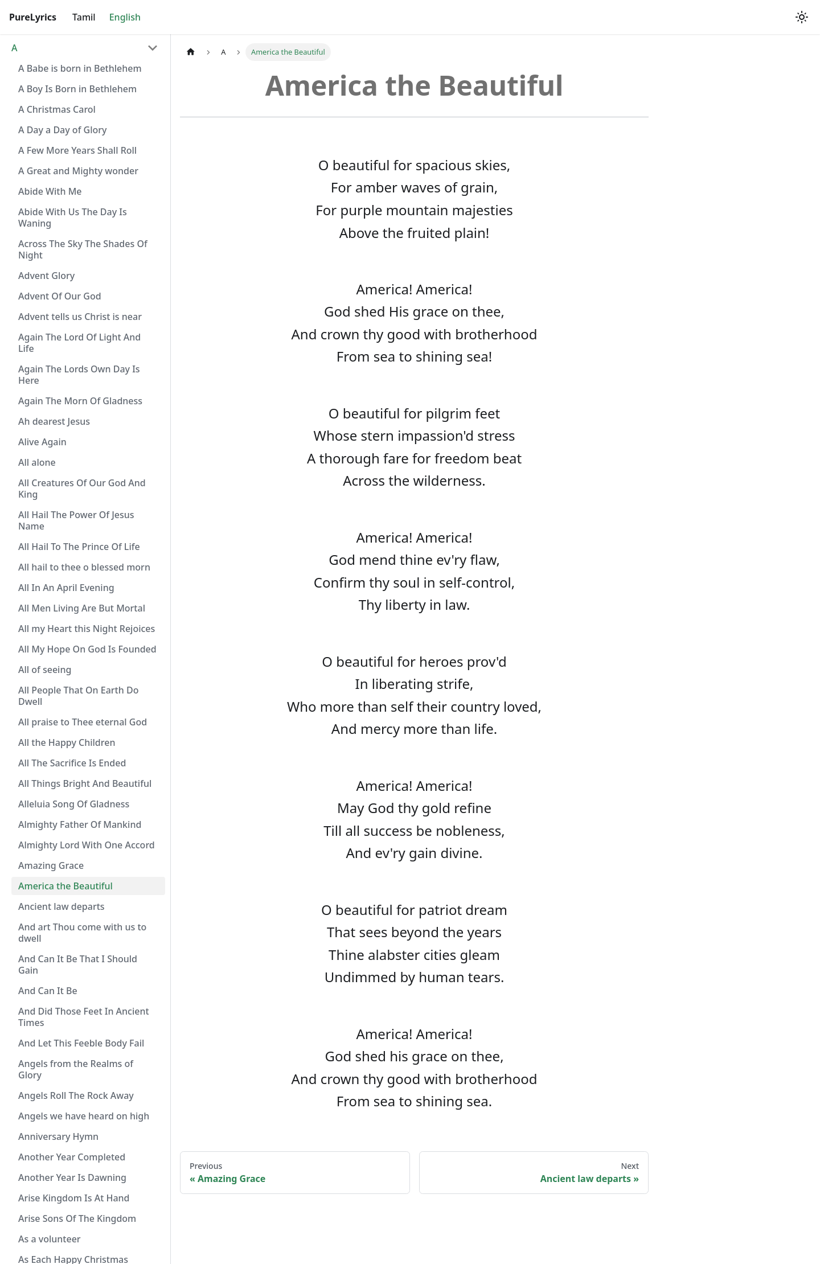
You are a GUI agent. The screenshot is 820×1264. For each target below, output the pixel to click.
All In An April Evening (66, 587)
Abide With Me (50, 191)
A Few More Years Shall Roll (77, 150)
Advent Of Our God (59, 296)
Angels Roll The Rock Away (76, 1095)
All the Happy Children (66, 742)
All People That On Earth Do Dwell (78, 696)
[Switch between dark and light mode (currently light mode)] (802, 17)
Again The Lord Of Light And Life (79, 343)
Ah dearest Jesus (54, 421)
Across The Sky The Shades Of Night (82, 249)
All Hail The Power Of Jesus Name (76, 520)
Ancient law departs (61, 906)
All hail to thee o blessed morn (84, 567)
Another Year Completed (71, 1157)
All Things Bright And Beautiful (84, 783)
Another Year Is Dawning (72, 1177)
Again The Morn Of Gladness (80, 401)
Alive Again (42, 442)
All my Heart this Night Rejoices (86, 628)
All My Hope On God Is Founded (87, 649)
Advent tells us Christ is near (80, 316)
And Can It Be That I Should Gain (77, 964)
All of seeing (44, 669)
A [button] (14, 48)
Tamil (84, 17)
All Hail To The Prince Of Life (79, 546)
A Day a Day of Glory (62, 130)
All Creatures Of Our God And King (82, 488)
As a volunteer (49, 1239)
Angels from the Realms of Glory (75, 1069)
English (125, 17)
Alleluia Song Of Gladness (73, 804)
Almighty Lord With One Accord (86, 845)
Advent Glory (46, 275)
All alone (37, 462)
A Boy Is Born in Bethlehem (77, 89)
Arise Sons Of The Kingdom (77, 1218)
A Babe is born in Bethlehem (80, 68)
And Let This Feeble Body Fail (81, 1043)
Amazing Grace (51, 865)
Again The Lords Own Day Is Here (79, 375)
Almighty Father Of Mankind (79, 824)
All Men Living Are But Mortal (81, 608)
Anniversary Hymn (58, 1136)
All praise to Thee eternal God (82, 722)
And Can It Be (47, 990)
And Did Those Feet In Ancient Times (83, 1017)
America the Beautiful (65, 886)
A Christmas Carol (57, 109)
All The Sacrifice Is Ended (72, 763)
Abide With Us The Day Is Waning (72, 217)
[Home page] (191, 52)
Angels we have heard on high (83, 1116)
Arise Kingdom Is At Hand (74, 1198)
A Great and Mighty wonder (78, 171)
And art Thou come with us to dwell (82, 933)
